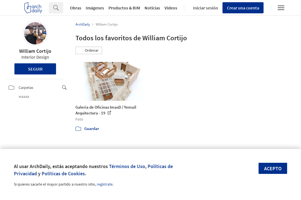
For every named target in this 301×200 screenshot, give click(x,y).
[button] (88, 50)
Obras (75, 8)
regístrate (105, 184)
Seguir (35, 69)
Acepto (273, 168)
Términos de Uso (127, 166)
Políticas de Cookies (63, 173)
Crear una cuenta (243, 8)
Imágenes (95, 8)
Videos (171, 8)
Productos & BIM (124, 8)
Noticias (152, 8)
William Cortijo (35, 51)
